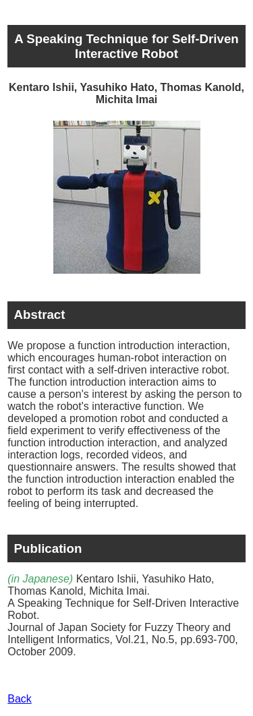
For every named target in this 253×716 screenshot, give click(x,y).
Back (19, 699)
